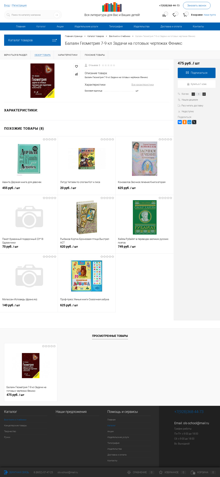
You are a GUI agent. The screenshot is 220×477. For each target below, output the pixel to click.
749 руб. (144, 248)
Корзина (203, 472)
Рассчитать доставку (190, 105)
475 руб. (15, 395)
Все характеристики (142, 84)
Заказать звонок (196, 5)
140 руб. (29, 306)
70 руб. (29, 248)
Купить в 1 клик (197, 84)
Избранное (172, 472)
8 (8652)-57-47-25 (43, 472)
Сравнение (140, 472)
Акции (60, 26)
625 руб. (144, 189)
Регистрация (19, 5)
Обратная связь (16, 472)
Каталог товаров (32, 40)
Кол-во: (186, 93)
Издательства (142, 26)
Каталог (41, 26)
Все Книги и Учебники (15, 419)
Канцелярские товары (15, 425)
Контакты (198, 26)
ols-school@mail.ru (196, 423)
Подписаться (196, 72)
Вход (7, 5)
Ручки (7, 437)
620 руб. (86, 248)
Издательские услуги (86, 26)
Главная (20, 26)
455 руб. (29, 189)
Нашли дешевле (188, 99)
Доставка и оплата (171, 26)
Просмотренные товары (110, 336)
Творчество (10, 431)
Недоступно (186, 111)
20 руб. (86, 189)
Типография (116, 26)
